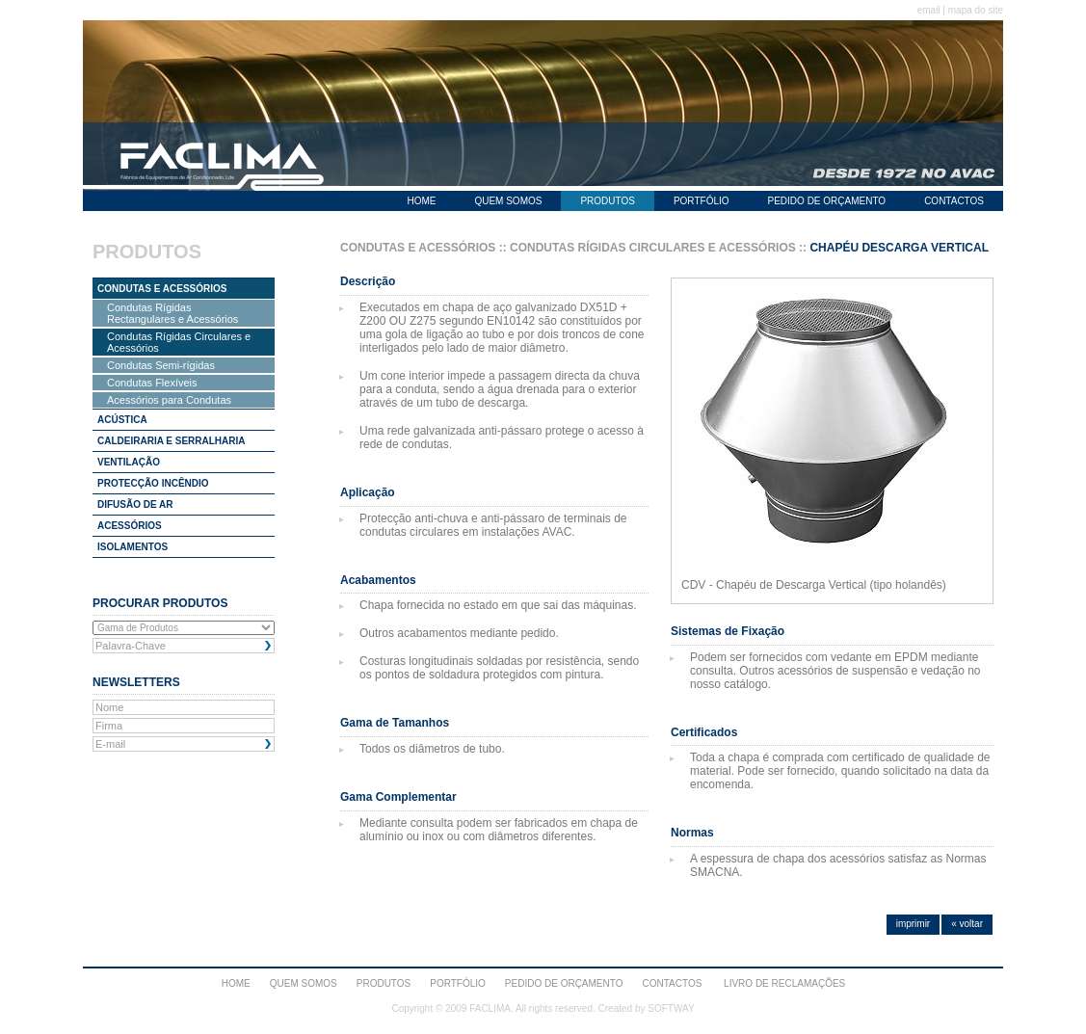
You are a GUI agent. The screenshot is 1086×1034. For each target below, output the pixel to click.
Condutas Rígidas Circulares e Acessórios (179, 342)
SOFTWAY (671, 1008)
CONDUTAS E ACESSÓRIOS (161, 288)
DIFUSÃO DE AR (135, 504)
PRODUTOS (607, 201)
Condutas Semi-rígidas (161, 365)
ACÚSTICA (122, 419)
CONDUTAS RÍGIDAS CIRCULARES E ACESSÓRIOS (653, 247)
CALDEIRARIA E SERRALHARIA (171, 441)
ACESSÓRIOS (129, 525)
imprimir (913, 923)
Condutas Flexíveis (152, 382)
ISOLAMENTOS (132, 547)
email (928, 10)
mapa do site (975, 10)
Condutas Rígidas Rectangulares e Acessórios (172, 313)
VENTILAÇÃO (128, 462)
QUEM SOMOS (508, 201)
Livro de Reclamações (784, 983)
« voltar (967, 923)
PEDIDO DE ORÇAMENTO (827, 201)
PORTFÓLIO (701, 201)
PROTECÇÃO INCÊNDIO (153, 483)
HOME (421, 201)
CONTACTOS (954, 201)
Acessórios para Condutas (169, 400)
